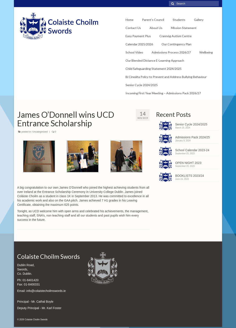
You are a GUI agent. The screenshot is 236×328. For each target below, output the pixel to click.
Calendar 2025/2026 (139, 44)
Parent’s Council (153, 19)
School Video (134, 52)
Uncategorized (40, 131)
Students (179, 19)
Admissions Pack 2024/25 (192, 137)
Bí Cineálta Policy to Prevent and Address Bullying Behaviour (166, 77)
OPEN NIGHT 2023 (188, 163)
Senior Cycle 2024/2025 (142, 85)
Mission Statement (184, 28)
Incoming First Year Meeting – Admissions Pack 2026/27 (163, 93)
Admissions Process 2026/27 (171, 52)
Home (129, 19)
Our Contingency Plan (176, 44)
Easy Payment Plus (138, 36)
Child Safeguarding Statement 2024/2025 (154, 68)
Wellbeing (206, 52)
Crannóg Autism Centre (175, 36)
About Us (156, 28)
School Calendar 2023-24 (192, 150)
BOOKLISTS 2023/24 (189, 175)
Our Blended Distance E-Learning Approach (155, 60)
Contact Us (133, 28)
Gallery (198, 19)
